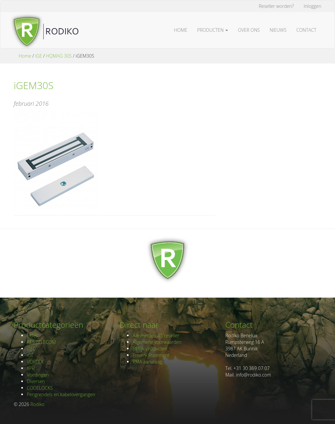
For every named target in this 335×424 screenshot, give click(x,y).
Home (180, 30)
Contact (306, 30)
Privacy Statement (150, 355)
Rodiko (37, 404)
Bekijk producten (149, 348)
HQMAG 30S (59, 56)
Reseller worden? (276, 6)
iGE (38, 56)
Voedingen (38, 375)
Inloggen (312, 6)
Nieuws (278, 30)
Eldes (32, 335)
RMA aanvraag (147, 362)
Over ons (249, 30)
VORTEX (35, 362)
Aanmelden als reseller (155, 335)
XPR (31, 368)
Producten (212, 30)
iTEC (31, 348)
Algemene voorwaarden (156, 342)
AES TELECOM (41, 342)
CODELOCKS (40, 388)
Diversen (36, 381)
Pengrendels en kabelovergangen (61, 394)
